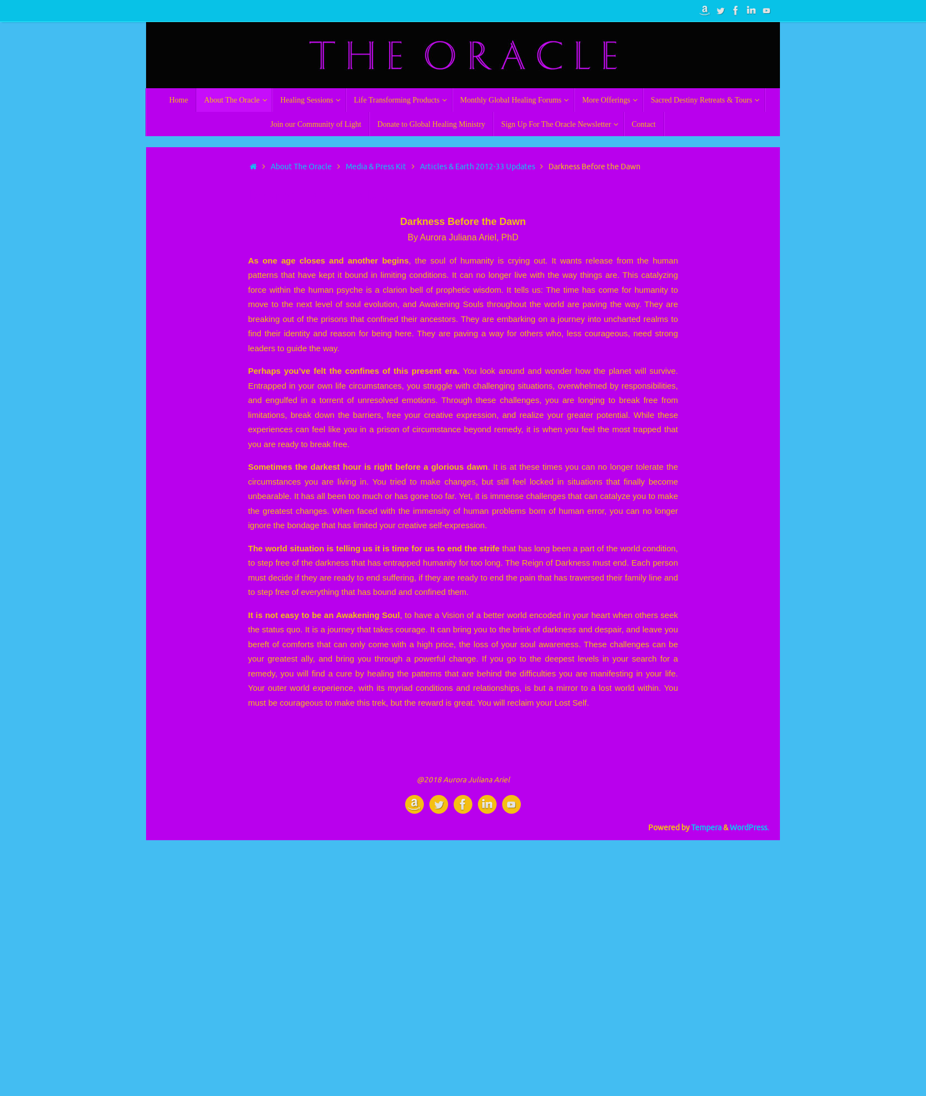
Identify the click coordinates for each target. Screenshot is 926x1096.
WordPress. (749, 827)
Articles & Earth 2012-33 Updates (477, 166)
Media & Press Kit (376, 166)
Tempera (706, 827)
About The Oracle (301, 166)
